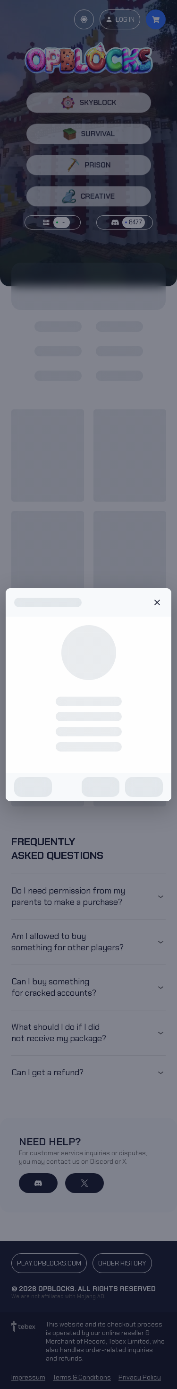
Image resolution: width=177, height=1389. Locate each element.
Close (157, 602)
